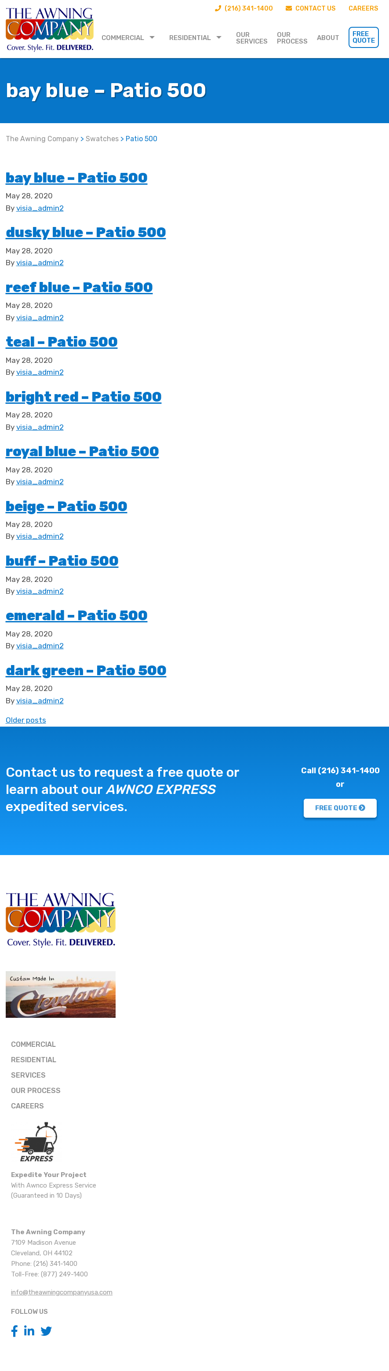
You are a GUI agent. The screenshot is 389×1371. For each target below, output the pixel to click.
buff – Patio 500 (79, 559)
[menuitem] (131, 37)
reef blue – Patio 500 (101, 286)
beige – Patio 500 (85, 505)
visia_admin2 (40, 208)
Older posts (26, 720)
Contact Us (306, 9)
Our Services (252, 38)
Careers (362, 9)
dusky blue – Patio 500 (109, 231)
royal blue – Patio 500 (105, 450)
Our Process (292, 38)
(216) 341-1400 (236, 9)
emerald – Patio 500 (97, 614)
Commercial (123, 38)
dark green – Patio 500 (110, 669)
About (328, 38)
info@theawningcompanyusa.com (62, 1292)
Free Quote (364, 37)
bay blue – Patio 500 (97, 176)
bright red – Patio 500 (107, 395)
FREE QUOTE (340, 808)
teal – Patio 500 (78, 340)
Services (28, 1075)
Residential (190, 38)
